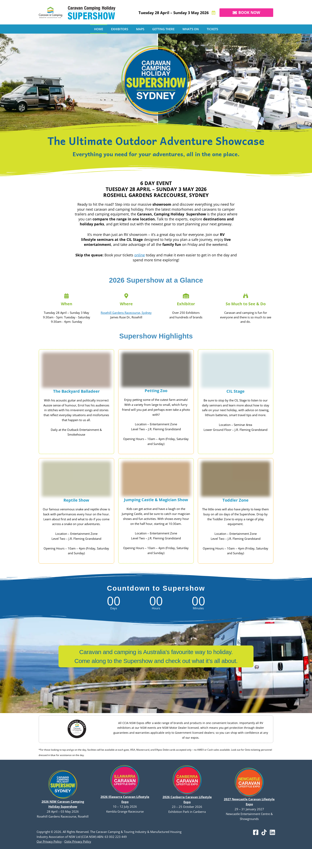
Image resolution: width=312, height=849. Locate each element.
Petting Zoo (156, 390)
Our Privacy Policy (49, 841)
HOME (98, 29)
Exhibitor (186, 303)
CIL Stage (235, 391)
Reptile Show (76, 500)
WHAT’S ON (190, 29)
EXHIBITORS (119, 29)
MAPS (140, 29)
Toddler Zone (235, 500)
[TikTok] (264, 832)
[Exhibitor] (185, 295)
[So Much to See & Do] (245, 295)
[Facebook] (256, 832)
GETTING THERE (163, 29)
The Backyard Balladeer (76, 391)
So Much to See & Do (246, 303)
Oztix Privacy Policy (77, 841)
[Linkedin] (272, 832)
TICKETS (212, 29)
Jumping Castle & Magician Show (156, 499)
